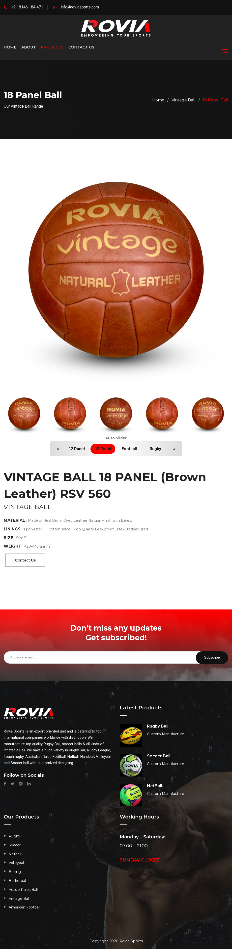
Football (129, 448)
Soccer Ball (158, 756)
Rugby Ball (157, 726)
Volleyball (17, 863)
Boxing (15, 871)
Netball (15, 854)
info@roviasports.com (80, 7)
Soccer (15, 845)
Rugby (155, 448)
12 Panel (77, 448)
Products (52, 47)
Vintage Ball (184, 100)
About (28, 47)
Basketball (18, 880)
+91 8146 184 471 (27, 7)
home (158, 100)
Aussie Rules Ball (23, 889)
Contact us (81, 47)
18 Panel (103, 448)
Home (10, 47)
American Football (24, 907)
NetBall (154, 785)
